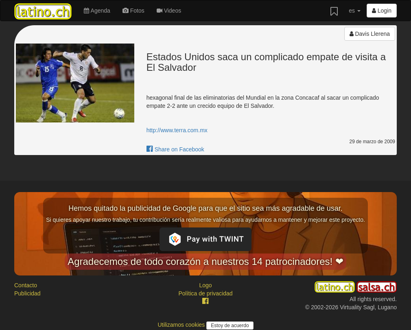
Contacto (25, 285)
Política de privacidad (205, 293)
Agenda (97, 10)
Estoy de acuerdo (230, 325)
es (355, 10)
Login (381, 10)
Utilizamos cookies (181, 324)
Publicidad (27, 293)
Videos (169, 10)
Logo (205, 285)
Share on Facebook (175, 149)
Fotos (133, 10)
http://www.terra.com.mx (177, 130)
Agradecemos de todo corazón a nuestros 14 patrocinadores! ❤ (205, 261)
